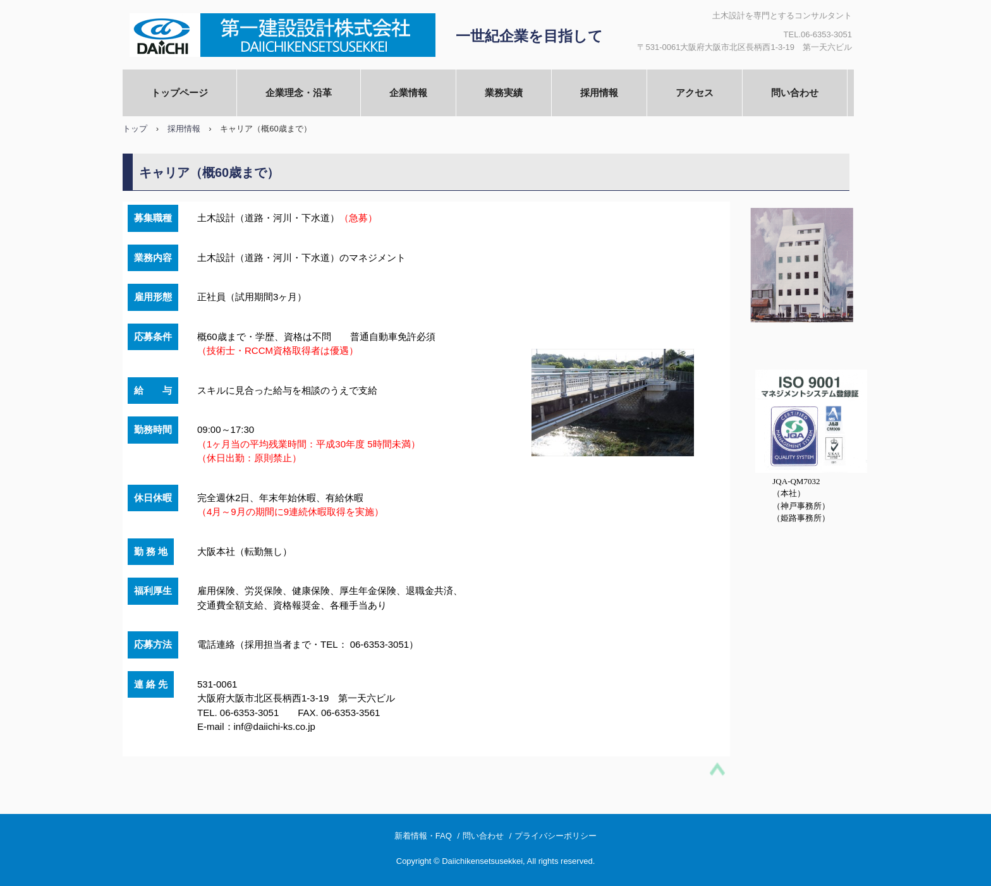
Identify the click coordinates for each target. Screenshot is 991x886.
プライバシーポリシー (555, 835)
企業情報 (408, 92)
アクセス (695, 92)
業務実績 (504, 92)
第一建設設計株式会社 (278, 35)
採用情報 (599, 92)
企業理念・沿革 (298, 92)
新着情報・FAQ (423, 835)
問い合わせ (794, 92)
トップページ (179, 92)
